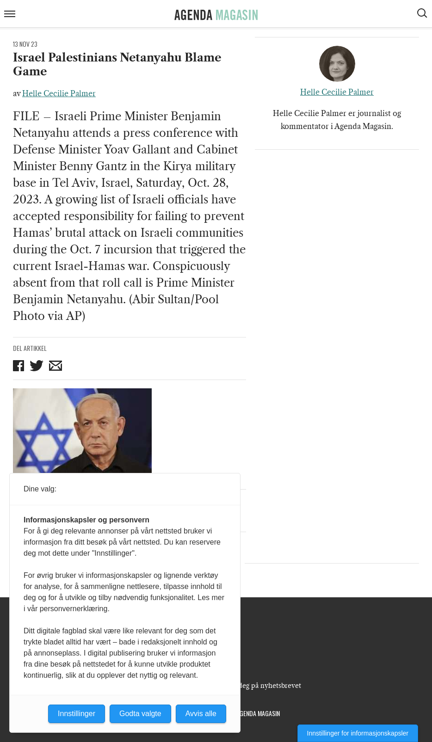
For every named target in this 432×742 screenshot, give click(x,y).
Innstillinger (76, 713)
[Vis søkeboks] (423, 14)
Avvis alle (200, 713)
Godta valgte (140, 713)
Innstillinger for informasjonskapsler (357, 733)
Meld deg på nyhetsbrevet (260, 685)
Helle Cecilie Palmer (59, 93)
